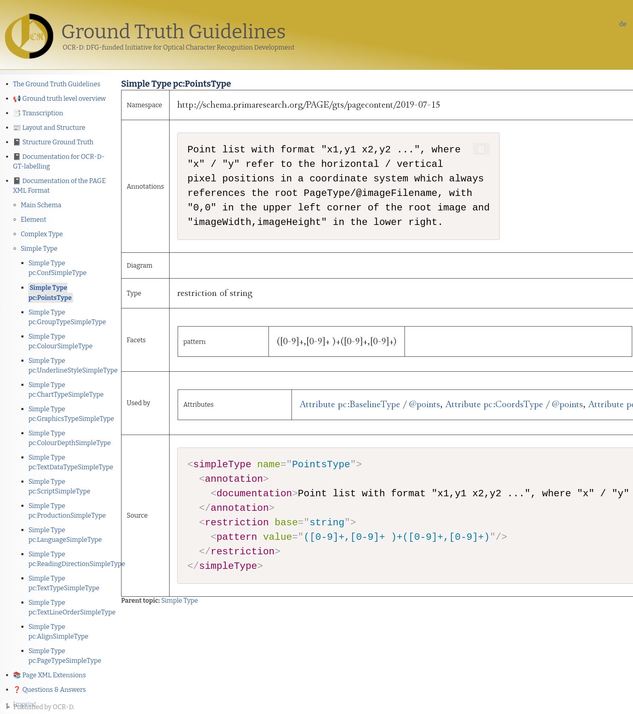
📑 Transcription (38, 113)
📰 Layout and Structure (49, 127)
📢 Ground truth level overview (59, 98)
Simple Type (39, 248)
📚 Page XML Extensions (49, 675)
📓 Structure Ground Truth (53, 142)
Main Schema (41, 205)
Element (33, 219)
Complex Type (42, 234)
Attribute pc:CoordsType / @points (514, 404)
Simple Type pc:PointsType (49, 293)
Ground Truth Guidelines (173, 32)
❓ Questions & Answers (49, 689)
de (623, 24)
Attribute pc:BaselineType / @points (370, 404)
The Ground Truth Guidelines (57, 84)
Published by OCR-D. (44, 707)
